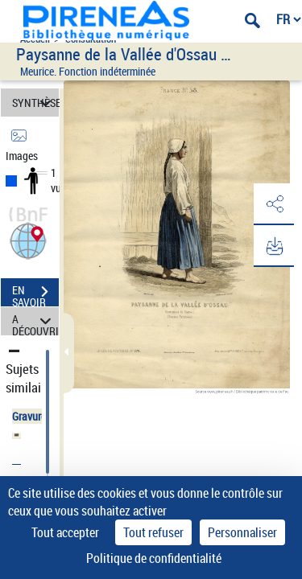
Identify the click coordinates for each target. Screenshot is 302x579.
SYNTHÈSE (35, 102)
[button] (28, 239)
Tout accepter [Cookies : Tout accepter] (65, 532)
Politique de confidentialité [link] (153, 558)
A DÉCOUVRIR (35, 321)
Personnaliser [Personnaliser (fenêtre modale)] (242, 532)
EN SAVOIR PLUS (35, 293)
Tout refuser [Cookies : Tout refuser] (153, 532)
